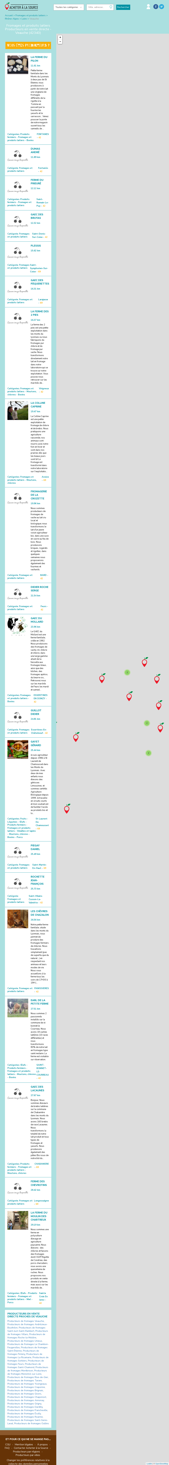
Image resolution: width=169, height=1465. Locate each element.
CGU (7, 1444)
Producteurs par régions (26, 1451)
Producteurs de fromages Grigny (24, 1403)
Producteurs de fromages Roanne (25, 1416)
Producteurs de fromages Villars (27, 1332)
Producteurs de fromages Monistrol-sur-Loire (27, 1372)
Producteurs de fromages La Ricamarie (24, 1356)
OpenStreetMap (161, 1464)
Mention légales (24, 1444)
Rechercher (123, 7)
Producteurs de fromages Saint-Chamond (24, 1365)
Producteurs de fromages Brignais (25, 1390)
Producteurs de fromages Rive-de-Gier (27, 1377)
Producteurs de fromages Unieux (24, 1340)
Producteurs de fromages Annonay (25, 1400)
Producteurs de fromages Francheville (27, 1410)
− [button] (60, 42)
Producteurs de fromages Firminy (23, 1352)
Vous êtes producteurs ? (28, 45)
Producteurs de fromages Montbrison (27, 1369)
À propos (42, 1444)
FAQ (7, 1448)
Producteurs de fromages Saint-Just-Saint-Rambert (26, 1329)
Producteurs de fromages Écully (24, 1413)
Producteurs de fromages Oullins (31, 1423)
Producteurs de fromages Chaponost (26, 1397)
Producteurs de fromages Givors (24, 1393)
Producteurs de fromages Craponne (26, 1387)
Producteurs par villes (28, 1455)
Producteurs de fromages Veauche (25, 1321)
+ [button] (60, 37)
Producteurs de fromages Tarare (24, 1380)
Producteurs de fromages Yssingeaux (27, 1383)
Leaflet (149, 1464)
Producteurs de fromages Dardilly (25, 1407)
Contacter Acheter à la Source (31, 1448)
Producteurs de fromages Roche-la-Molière (26, 1336)
